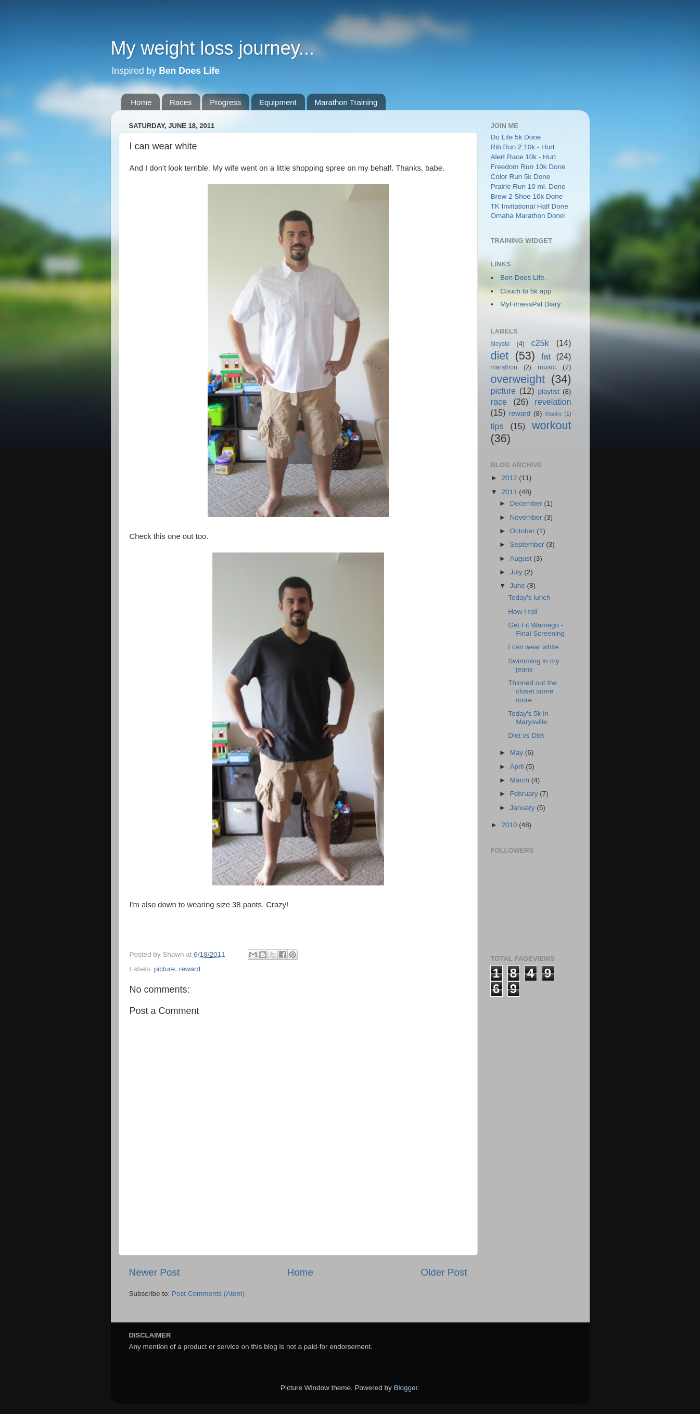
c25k (540, 343)
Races (181, 102)
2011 (510, 492)
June (518, 585)
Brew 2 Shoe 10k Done (527, 196)
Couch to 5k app (525, 291)
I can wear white (533, 647)
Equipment (278, 102)
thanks (553, 413)
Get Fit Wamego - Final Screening (536, 629)
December (527, 503)
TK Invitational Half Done (529, 206)
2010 (510, 825)
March (520, 780)
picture (164, 969)
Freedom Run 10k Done (528, 167)
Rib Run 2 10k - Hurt (523, 147)
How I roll (522, 611)
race (499, 401)
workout (551, 425)
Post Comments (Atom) (208, 1293)
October (523, 531)
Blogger (406, 1388)
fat (546, 356)
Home (141, 102)
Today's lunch (529, 597)
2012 (510, 478)
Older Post (444, 1272)
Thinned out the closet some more (532, 691)
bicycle (500, 344)
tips (497, 426)
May (517, 752)
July (517, 572)
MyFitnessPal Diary (530, 304)
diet (500, 355)
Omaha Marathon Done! (528, 216)
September (528, 544)
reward (189, 969)
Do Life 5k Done (516, 137)
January (523, 808)
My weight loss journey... (212, 48)
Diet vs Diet (526, 735)
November (527, 517)
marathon (504, 367)
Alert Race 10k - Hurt (523, 157)
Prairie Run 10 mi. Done (528, 186)
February (525, 794)
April (518, 766)
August (522, 558)
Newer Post (154, 1272)
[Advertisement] (532, 1153)
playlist (548, 391)
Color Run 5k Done (521, 177)
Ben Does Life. (523, 277)
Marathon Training (346, 102)
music (547, 367)
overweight (518, 378)
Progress (225, 102)
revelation (552, 401)
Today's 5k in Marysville (528, 718)
